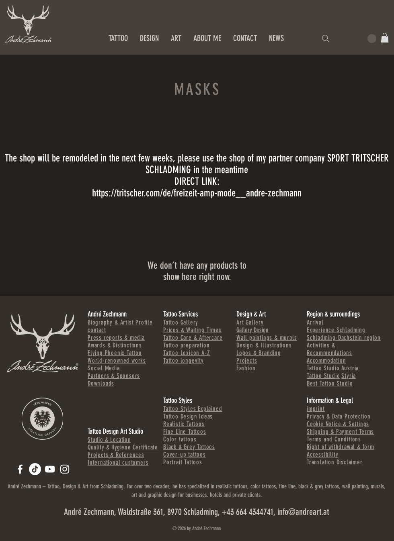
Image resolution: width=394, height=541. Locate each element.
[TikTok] (35, 469)
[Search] (325, 38)
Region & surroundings (333, 314)
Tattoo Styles (177, 400)
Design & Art (251, 314)
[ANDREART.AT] (20, 469)
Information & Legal (330, 400)
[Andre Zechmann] (50, 469)
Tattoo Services (180, 314)
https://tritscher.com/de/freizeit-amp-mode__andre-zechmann (197, 193)
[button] (385, 38)
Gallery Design (252, 330)
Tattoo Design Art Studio (115, 431)
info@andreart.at (303, 511)
